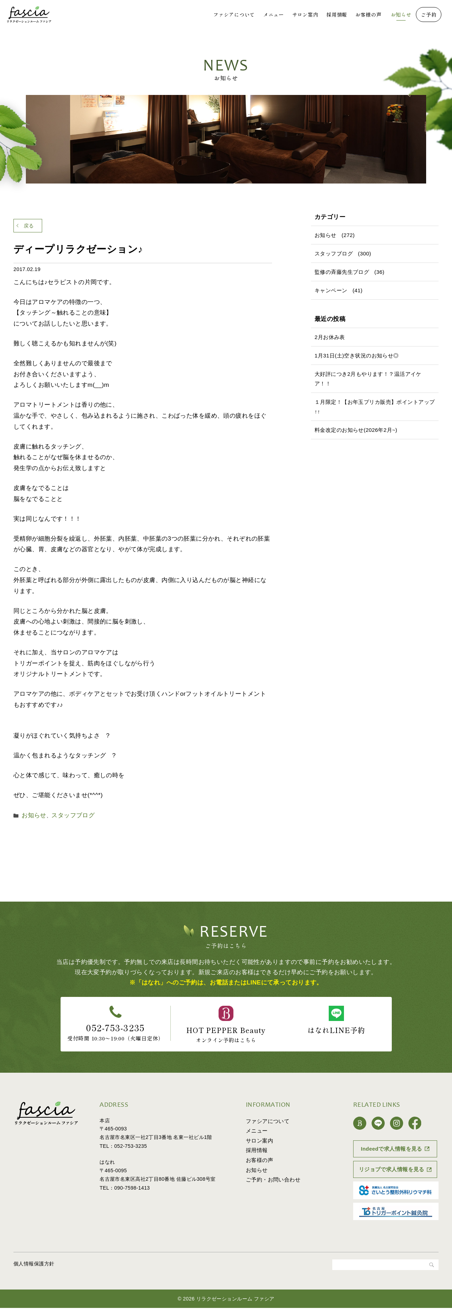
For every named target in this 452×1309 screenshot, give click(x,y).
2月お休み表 (330, 337)
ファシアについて (234, 14)
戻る (35, 227)
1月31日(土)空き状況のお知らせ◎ (357, 355)
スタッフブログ (65, 817)
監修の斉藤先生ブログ (342, 272)
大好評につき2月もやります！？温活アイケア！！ (368, 379)
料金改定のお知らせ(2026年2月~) (356, 430)
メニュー (273, 14)
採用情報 (336, 14)
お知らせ (401, 14)
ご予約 (428, 14)
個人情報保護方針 (33, 1265)
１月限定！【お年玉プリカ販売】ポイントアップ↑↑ (375, 406)
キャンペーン (331, 290)
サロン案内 (305, 14)
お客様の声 (368, 14)
